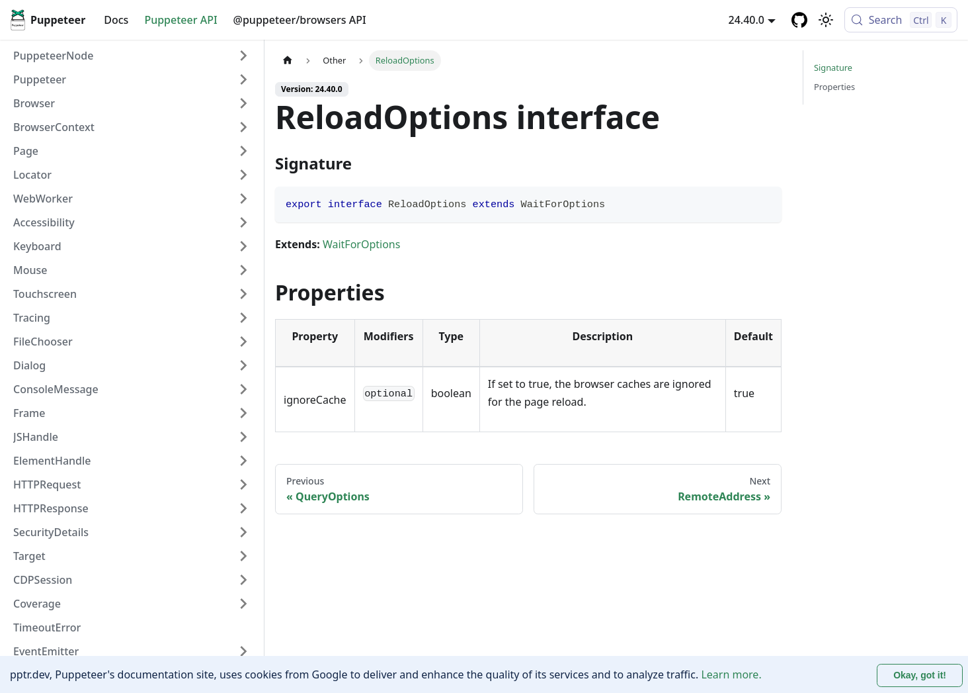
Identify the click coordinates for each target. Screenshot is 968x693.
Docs (116, 20)
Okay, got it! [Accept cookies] (919, 675)
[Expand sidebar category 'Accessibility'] (243, 222)
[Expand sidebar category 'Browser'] (243, 103)
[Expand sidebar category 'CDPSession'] (243, 579)
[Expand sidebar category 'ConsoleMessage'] (243, 389)
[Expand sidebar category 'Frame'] (243, 413)
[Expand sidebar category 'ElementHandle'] (243, 460)
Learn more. (731, 674)
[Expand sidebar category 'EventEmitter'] (243, 651)
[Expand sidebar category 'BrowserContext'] (243, 127)
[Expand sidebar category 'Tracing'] (243, 317)
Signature (833, 67)
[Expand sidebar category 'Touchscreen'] (243, 293)
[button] (131, 79)
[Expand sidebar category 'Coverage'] (243, 603)
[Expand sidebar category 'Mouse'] (243, 270)
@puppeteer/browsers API (299, 20)
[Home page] (287, 60)
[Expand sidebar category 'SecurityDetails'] (243, 532)
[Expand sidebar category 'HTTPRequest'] (243, 484)
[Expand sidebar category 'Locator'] (243, 174)
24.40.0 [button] (746, 20)
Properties (834, 87)
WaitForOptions (362, 244)
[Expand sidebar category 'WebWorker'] (243, 198)
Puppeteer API (180, 20)
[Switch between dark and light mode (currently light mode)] (825, 19)
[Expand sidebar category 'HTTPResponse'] (243, 508)
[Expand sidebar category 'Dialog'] (243, 365)
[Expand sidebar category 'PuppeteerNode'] (243, 55)
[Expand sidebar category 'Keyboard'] (243, 246)
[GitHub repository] (799, 19)
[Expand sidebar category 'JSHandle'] (243, 436)
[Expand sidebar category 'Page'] (243, 151)
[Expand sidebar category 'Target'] (243, 556)
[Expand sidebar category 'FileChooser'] (243, 341)
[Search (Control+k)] (900, 19)
